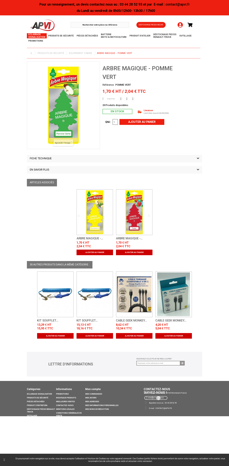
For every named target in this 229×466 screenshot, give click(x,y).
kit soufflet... (47, 320)
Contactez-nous (64, 405)
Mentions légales (65, 409)
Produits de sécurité (51, 53)
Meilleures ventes (65, 401)
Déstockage (33, 419)
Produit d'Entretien (37, 405)
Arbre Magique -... (90, 238)
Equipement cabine (80, 53)
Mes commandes (93, 394)
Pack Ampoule (34, 433)
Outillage (32, 415)
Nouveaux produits (66, 398)
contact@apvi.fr (163, 408)
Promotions (33, 423)
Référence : (109, 84)
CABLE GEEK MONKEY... (131, 320)
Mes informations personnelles (101, 405)
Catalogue (32, 444)
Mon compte (93, 389)
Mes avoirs (90, 398)
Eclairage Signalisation (39, 394)
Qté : (108, 121)
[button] (114, 158)
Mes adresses (92, 401)
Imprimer (111, 99)
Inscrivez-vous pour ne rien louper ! (154, 359)
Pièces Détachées (35, 401)
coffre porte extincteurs (40, 447)
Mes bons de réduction (97, 409)
